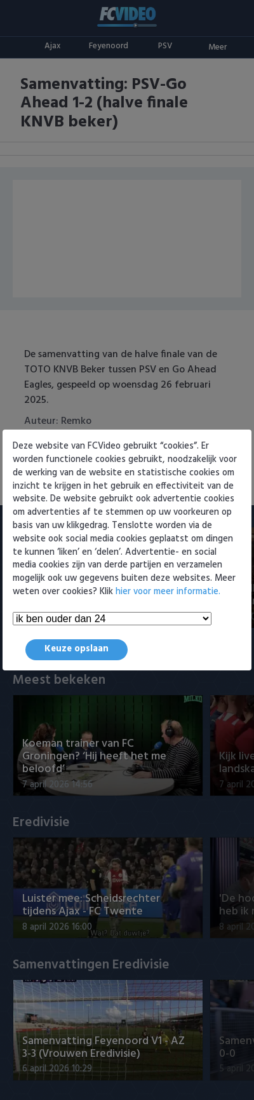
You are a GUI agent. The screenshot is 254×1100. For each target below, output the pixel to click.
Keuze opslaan (76, 649)
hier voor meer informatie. (168, 592)
